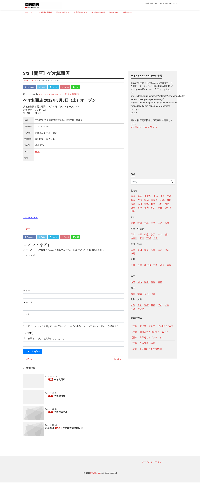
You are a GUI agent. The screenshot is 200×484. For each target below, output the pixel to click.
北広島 (147, 196)
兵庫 (139, 265)
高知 (153, 294)
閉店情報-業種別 (98, 12)
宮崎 (146, 305)
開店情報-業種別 (62, 12)
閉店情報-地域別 (80, 12)
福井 (167, 250)
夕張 (139, 200)
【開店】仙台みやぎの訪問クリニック (149, 332)
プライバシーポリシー (153, 463)
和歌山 (147, 265)
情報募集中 (113, 12)
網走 (160, 207)
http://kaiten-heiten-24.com (144, 127)
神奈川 (134, 238)
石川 (160, 250)
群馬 (142, 238)
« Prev (29, 360)
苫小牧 (168, 207)
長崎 (133, 309)
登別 (133, 207)
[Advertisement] (99, 41)
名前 (26, 291)
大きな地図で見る (30, 218)
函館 (139, 196)
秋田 (139, 223)
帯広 (169, 200)
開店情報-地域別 (45, 12)
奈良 (169, 265)
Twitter (43, 87)
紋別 (153, 207)
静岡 (133, 253)
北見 (162, 196)
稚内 (146, 207)
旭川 (139, 204)
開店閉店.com (95, 474)
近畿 (69, 94)
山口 (133, 282)
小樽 (162, 200)
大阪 (65, 94)
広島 (153, 282)
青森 (133, 223)
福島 (146, 223)
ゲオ (37, 152)
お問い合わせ (127, 12)
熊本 (160, 305)
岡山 (139, 282)
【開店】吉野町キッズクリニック (147, 337)
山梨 (146, 234)
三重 (133, 250)
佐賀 (133, 305)
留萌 (167, 204)
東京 (160, 234)
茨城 (148, 238)
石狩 (139, 207)
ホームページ (28, 12)
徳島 (133, 294)
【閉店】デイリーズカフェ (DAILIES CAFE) (152, 326)
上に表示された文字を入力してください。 (44, 339)
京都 (133, 265)
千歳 (169, 196)
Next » (117, 360)
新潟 (153, 234)
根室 (153, 204)
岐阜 (146, 250)
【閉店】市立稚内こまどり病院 (146, 349)
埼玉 (139, 234)
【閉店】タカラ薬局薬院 (143, 343)
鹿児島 (140, 309)
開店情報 (75, 94)
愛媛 (139, 294)
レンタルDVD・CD (54, 94)
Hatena (56, 87)
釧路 (133, 211)
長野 (155, 238)
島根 (146, 282)
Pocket (68, 87)
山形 (160, 223)
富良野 (154, 200)
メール (28, 303)
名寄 (133, 200)
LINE (80, 87)
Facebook (30, 87)
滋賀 (162, 265)
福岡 (167, 305)
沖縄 (153, 305)
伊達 (133, 196)
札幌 (146, 204)
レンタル (42, 94)
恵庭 (133, 204)
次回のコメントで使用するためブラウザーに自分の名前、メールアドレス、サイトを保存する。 (73, 327)
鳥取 (160, 282)
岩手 (153, 223)
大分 (139, 305)
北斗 (155, 196)
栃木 (167, 234)
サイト (26, 315)
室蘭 (146, 200)
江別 (160, 204)
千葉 (133, 234)
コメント (29, 256)
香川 (146, 294)
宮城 (167, 223)
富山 (139, 250)
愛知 (153, 250)
